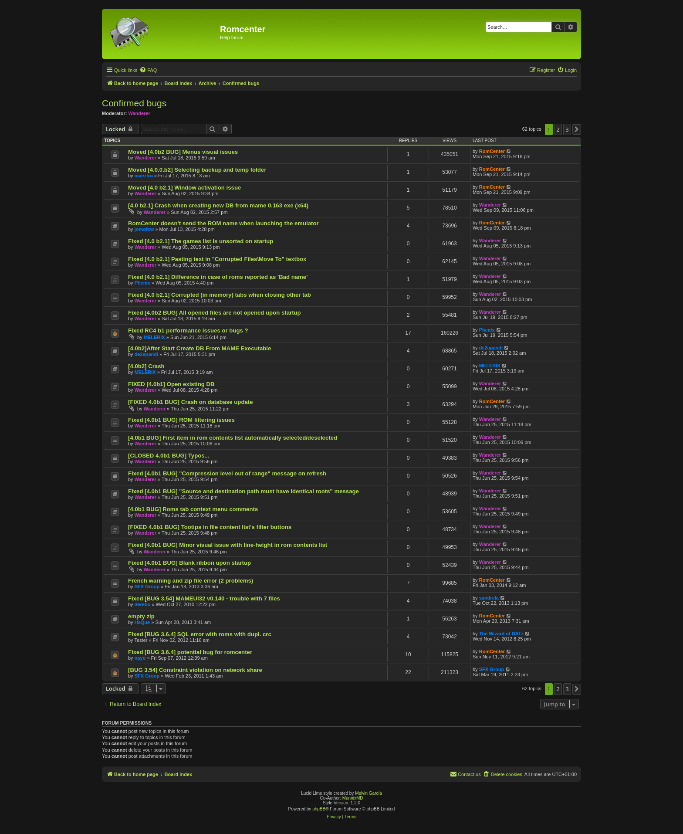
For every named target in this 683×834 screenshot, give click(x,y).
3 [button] (566, 129)
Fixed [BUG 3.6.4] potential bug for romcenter (190, 652)
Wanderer (139, 113)
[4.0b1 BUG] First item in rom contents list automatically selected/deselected (232, 437)
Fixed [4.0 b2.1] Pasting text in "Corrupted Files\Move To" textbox (217, 259)
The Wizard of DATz (501, 633)
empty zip (141, 616)
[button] (576, 129)
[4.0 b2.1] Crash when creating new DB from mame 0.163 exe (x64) (218, 205)
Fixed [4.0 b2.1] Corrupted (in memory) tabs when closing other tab (219, 295)
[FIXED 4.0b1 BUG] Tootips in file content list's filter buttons (209, 527)
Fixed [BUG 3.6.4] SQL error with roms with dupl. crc (199, 634)
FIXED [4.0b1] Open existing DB (171, 384)
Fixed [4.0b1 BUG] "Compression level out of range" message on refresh (227, 473)
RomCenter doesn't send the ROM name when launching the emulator (223, 223)
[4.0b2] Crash (146, 366)
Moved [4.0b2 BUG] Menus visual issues (183, 152)
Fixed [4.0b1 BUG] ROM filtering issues (181, 420)
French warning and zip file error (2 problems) (190, 580)
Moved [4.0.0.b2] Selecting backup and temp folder (197, 169)
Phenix (142, 282)
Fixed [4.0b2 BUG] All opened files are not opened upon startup (214, 312)
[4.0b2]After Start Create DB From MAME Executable (199, 348)
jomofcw (144, 229)
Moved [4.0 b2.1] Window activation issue (184, 187)
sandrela (489, 597)
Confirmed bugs (134, 103)
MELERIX (154, 337)
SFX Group (147, 586)
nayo (140, 658)
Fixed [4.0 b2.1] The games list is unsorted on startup (200, 241)
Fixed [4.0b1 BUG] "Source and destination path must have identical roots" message (243, 491)
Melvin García (368, 793)
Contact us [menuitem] (465, 774)
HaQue (142, 622)
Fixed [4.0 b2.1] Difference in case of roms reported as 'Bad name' (218, 277)
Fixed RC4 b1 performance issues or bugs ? (188, 330)
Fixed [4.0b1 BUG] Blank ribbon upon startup (189, 562)
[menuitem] (148, 70)
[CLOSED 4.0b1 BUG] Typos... (169, 455)
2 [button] (557, 129)
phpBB (318, 809)
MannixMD (352, 798)
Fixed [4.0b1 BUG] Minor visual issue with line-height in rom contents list (227, 545)
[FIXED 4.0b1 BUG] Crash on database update (190, 402)
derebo (143, 604)
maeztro (144, 175)
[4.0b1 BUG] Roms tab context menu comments (193, 509)
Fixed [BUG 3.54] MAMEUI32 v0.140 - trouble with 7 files (204, 598)
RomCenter (492, 151)
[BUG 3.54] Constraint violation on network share (195, 670)
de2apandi (146, 354)
